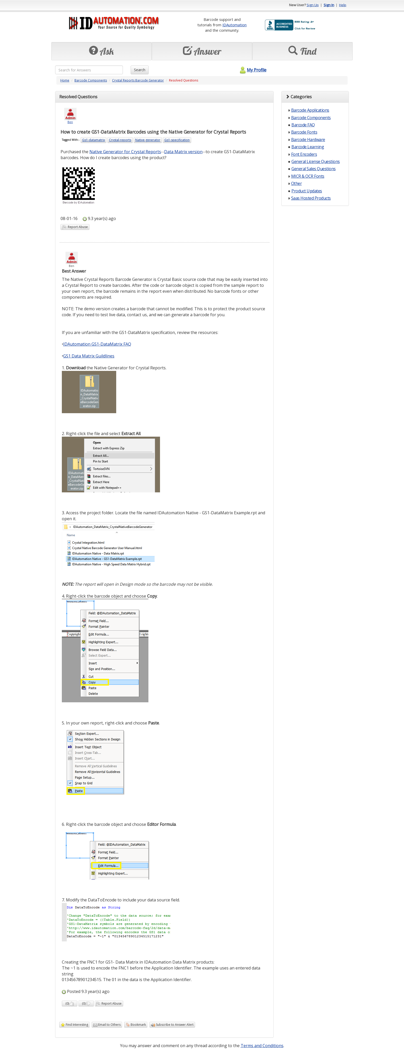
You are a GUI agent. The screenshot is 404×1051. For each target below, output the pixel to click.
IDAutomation (234, 24)
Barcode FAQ (303, 125)
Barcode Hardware (308, 139)
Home (64, 80)
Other (296, 183)
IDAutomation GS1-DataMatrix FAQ (97, 344)
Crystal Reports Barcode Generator (138, 80)
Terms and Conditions (262, 1045)
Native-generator (147, 140)
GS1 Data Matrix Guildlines (88, 356)
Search (139, 69)
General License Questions (315, 161)
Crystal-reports (120, 140)
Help (342, 5)
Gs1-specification (177, 140)
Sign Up (313, 5)
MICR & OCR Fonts (307, 176)
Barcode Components (90, 80)
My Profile (252, 70)
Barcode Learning (307, 147)
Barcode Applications (310, 110)
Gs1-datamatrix (93, 140)
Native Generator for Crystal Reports (125, 151)
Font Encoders (304, 154)
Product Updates (306, 191)
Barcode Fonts (304, 132)
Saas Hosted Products (311, 198)
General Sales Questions (313, 169)
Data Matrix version (183, 151)
